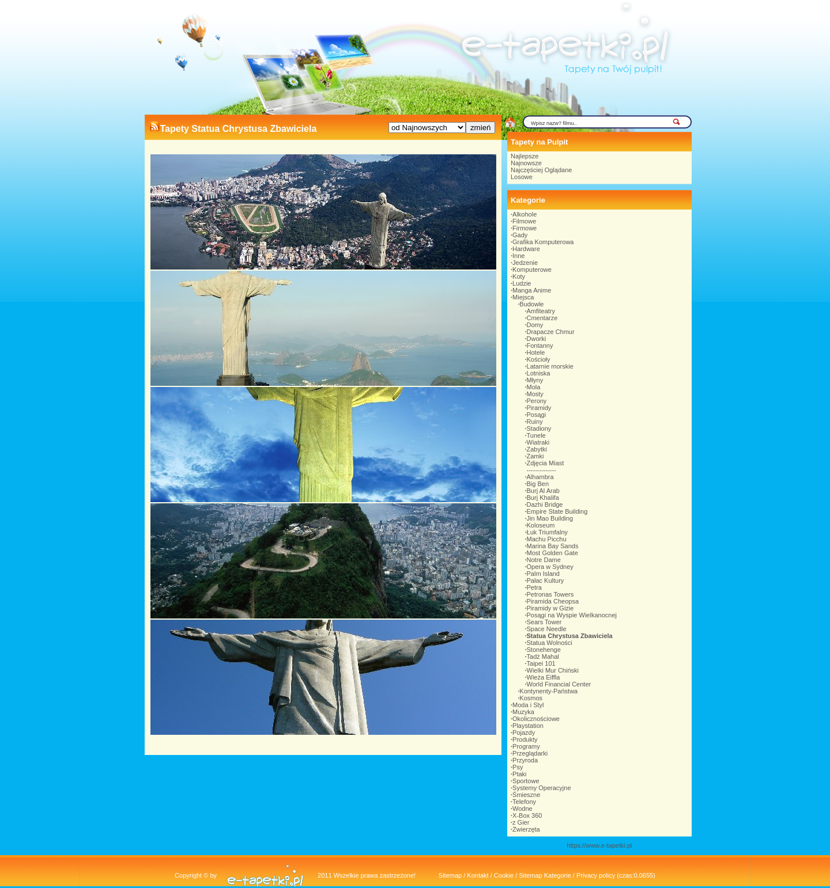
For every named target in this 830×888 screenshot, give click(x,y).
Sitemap (450, 875)
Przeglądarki (530, 753)
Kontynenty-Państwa (548, 691)
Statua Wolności (549, 642)
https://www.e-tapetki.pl (599, 845)
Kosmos (530, 698)
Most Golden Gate (552, 552)
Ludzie (521, 283)
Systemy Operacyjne (541, 787)
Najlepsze (524, 156)
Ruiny (535, 421)
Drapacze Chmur (551, 331)
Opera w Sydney (550, 566)
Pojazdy (523, 732)
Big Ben (538, 483)
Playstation (528, 725)
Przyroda (525, 760)
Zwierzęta (526, 829)
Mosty (535, 393)
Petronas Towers (550, 594)
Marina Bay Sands (553, 545)
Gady (519, 235)
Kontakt (477, 875)
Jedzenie (525, 262)
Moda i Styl (528, 704)
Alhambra (540, 476)
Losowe (522, 176)
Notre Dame (544, 559)
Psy (517, 767)
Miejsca (523, 297)
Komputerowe (532, 269)
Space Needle (547, 628)
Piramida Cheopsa (553, 601)
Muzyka (523, 711)
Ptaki (519, 774)
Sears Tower (544, 621)
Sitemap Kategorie (545, 875)
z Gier (520, 822)
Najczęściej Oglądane (541, 169)
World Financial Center (559, 684)
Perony (537, 400)
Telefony (524, 801)
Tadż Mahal (543, 656)
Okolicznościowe (536, 718)
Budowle (531, 304)
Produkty (524, 739)
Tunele (536, 435)
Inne (518, 255)
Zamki (535, 456)
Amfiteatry (541, 311)
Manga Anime (531, 290)
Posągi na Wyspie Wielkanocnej (572, 615)
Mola (534, 387)
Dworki (536, 338)
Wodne (522, 808)
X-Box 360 (527, 815)
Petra (534, 587)
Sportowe (525, 780)
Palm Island (543, 573)
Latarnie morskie (550, 366)
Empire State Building (557, 511)
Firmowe (524, 228)
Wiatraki (538, 442)
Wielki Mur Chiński (553, 670)
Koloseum (541, 525)
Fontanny (540, 345)
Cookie (504, 875)
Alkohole (524, 214)
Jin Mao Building (550, 518)
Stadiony (539, 428)
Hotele (536, 352)
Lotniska (538, 373)
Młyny (535, 380)
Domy (535, 324)
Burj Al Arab (543, 490)
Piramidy (539, 407)
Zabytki (537, 449)
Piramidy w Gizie (550, 608)
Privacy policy (595, 875)
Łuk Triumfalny (547, 532)
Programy (526, 746)
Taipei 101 (541, 663)
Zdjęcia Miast (545, 463)
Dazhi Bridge (545, 504)
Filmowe (524, 221)
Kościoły (538, 359)
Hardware (526, 248)
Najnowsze (526, 163)
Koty (518, 276)
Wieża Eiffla (543, 677)
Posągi (536, 414)
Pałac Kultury (545, 580)
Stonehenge (544, 649)
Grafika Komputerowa (543, 241)
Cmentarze (542, 317)
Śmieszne (526, 794)
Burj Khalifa (543, 497)
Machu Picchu (547, 539)
